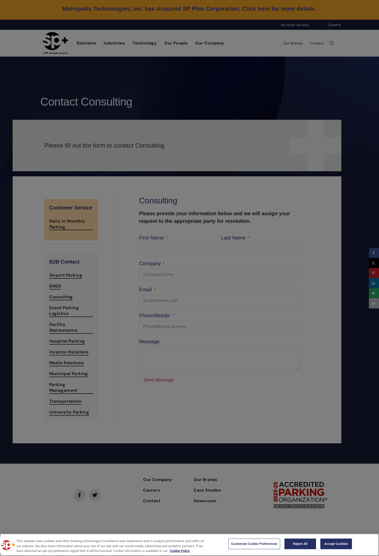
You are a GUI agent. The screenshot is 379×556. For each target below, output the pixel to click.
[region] (189, 545)
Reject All (300, 544)
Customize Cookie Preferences (254, 544)
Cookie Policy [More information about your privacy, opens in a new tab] (180, 551)
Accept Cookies (336, 544)
